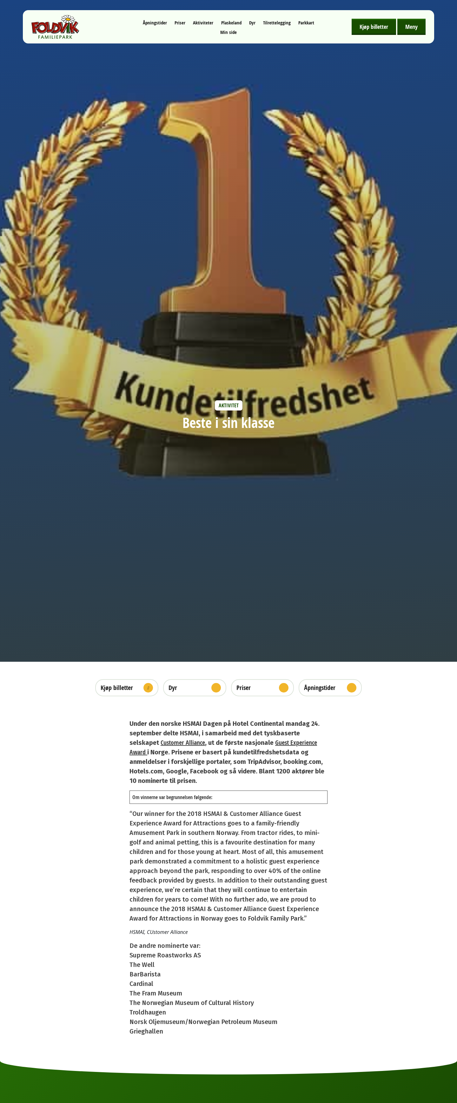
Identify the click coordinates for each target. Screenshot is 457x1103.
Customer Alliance (183, 742)
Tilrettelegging (277, 22)
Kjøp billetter (374, 27)
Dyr (252, 22)
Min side (228, 32)
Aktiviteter (203, 22)
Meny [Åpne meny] (411, 27)
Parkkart (306, 22)
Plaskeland (231, 22)
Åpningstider (155, 22)
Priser (180, 22)
